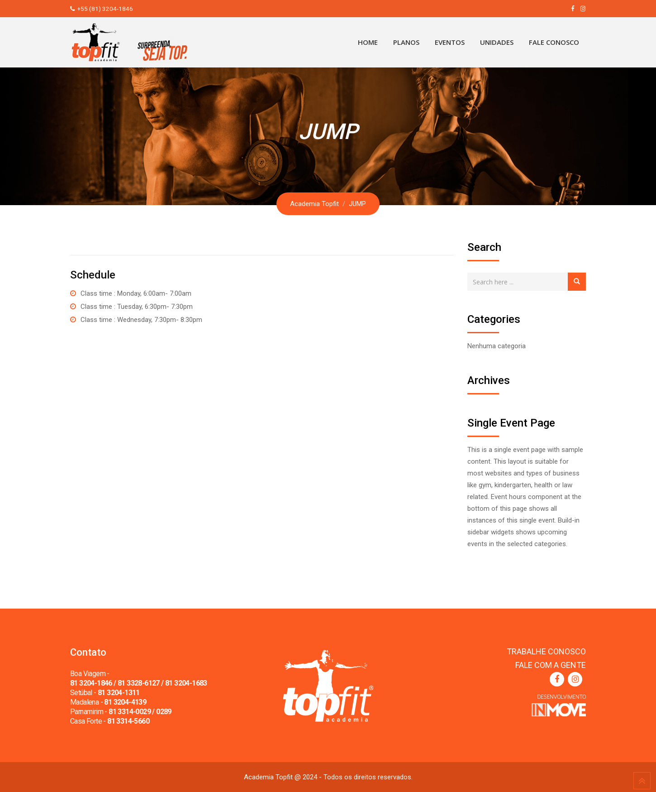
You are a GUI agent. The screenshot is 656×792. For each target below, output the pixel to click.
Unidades (496, 42)
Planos (406, 42)
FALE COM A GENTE (550, 665)
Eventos (450, 42)
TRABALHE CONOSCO (546, 651)
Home (368, 42)
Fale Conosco (554, 42)
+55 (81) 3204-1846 (105, 8)
